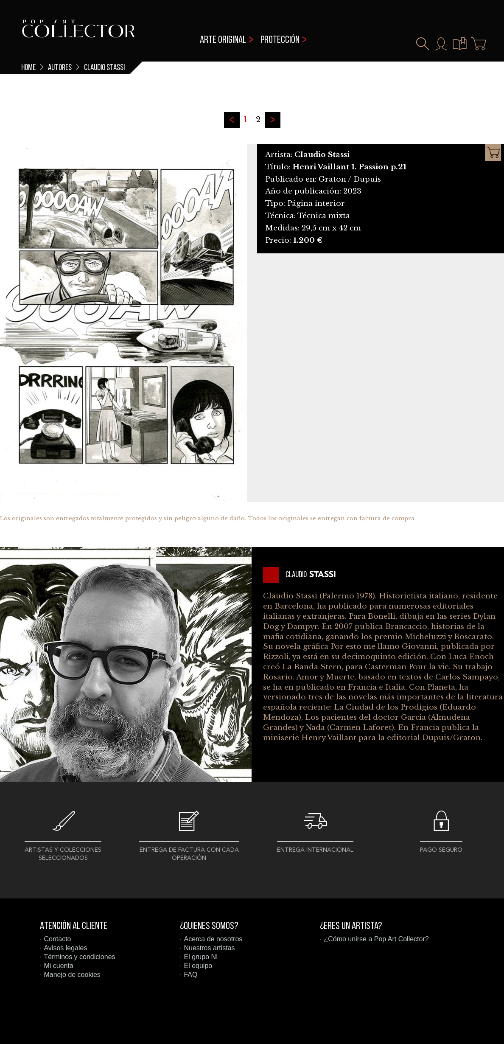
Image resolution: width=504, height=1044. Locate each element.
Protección (280, 40)
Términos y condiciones (79, 956)
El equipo (198, 965)
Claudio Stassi (104, 68)
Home (28, 68)
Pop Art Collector (78, 34)
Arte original (223, 40)
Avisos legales (65, 947)
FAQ (190, 974)
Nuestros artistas (209, 947)
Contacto (57, 939)
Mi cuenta (58, 965)
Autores (60, 68)
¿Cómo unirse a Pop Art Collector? (376, 939)
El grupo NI (201, 956)
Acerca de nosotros (213, 939)
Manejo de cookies (72, 974)
